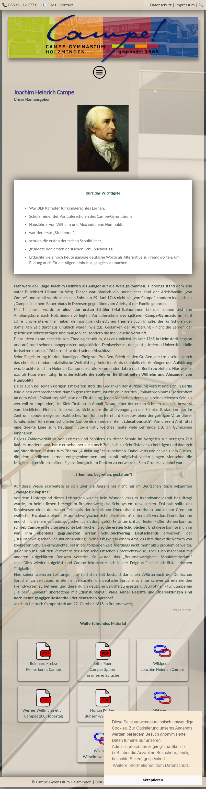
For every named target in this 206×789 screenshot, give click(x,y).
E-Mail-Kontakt (60, 4)
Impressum (185, 4)
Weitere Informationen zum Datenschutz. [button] (151, 765)
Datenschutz (161, 4)
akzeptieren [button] (153, 780)
